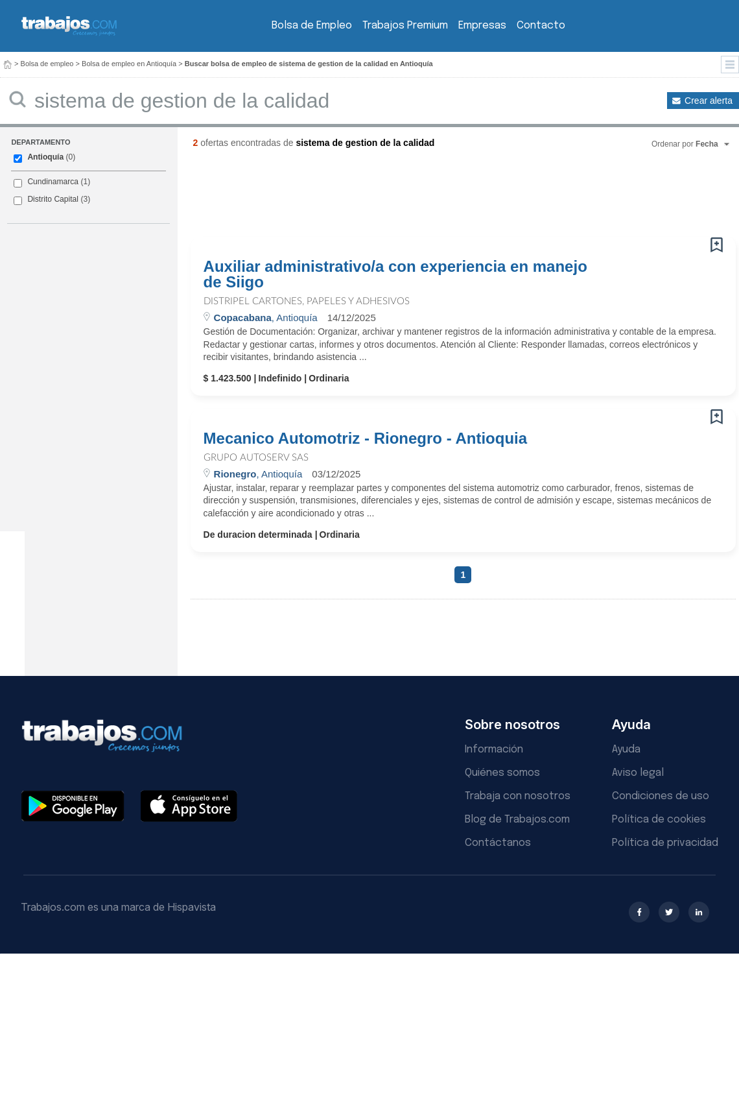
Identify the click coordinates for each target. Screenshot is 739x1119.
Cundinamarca (52, 181)
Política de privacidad (665, 842)
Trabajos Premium (405, 25)
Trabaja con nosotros (517, 796)
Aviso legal (638, 772)
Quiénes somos (502, 772)
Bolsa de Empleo (312, 25)
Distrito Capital (52, 199)
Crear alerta (709, 100)
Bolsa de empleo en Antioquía (129, 63)
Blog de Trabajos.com (517, 819)
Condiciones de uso (660, 796)
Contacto (541, 25)
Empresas (482, 25)
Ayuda (626, 749)
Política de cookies (659, 819)
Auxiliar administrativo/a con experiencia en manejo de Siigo (395, 274)
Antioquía (45, 157)
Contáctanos (498, 842)
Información (494, 749)
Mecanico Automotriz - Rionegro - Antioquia (366, 438)
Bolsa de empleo (47, 63)
